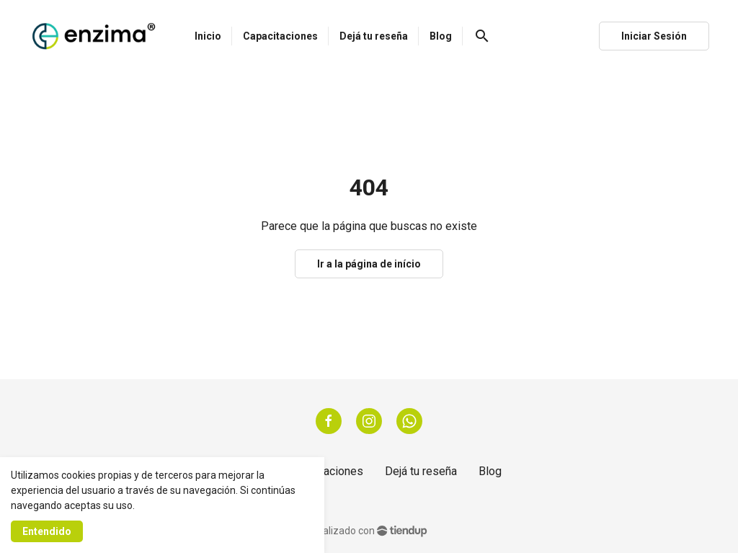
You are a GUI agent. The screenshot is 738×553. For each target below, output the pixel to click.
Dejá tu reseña (421, 471)
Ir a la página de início (369, 264)
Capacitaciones (324, 471)
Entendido (46, 531)
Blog (490, 471)
